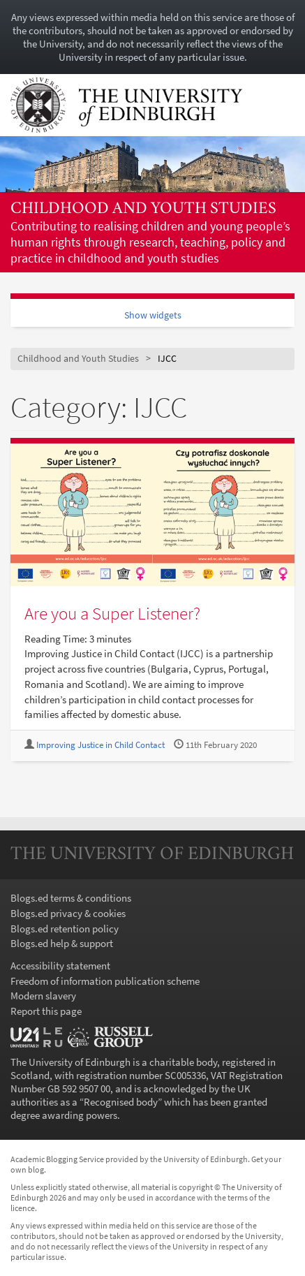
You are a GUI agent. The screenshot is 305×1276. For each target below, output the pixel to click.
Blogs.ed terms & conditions (70, 897)
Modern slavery (43, 995)
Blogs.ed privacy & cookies (68, 913)
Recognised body (121, 1101)
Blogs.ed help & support (61, 943)
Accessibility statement (60, 965)
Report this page (46, 1011)
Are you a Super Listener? (112, 613)
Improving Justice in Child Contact (100, 745)
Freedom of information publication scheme (105, 981)
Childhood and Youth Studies (143, 209)
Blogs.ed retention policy (64, 928)
